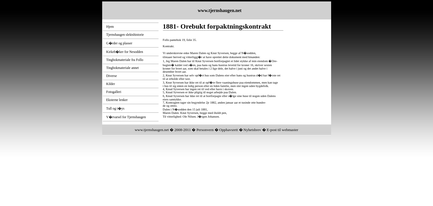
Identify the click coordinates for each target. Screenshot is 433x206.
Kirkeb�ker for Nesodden (124, 52)
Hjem (110, 27)
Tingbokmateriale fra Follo (124, 60)
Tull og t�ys (115, 108)
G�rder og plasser (119, 43)
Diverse (111, 76)
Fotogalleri (113, 92)
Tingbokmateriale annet (122, 68)
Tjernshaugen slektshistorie (125, 35)
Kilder (110, 84)
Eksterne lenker (117, 100)
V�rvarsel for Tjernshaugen (126, 117)
